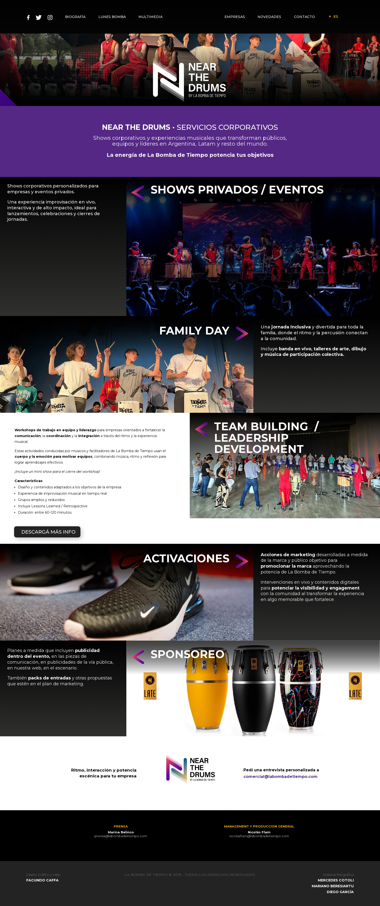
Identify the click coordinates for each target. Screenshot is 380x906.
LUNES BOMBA (111, 17)
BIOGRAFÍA (75, 17)
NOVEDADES (270, 17)
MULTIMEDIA (150, 17)
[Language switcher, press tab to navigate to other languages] (335, 16)
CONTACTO (304, 17)
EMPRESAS (235, 17)
